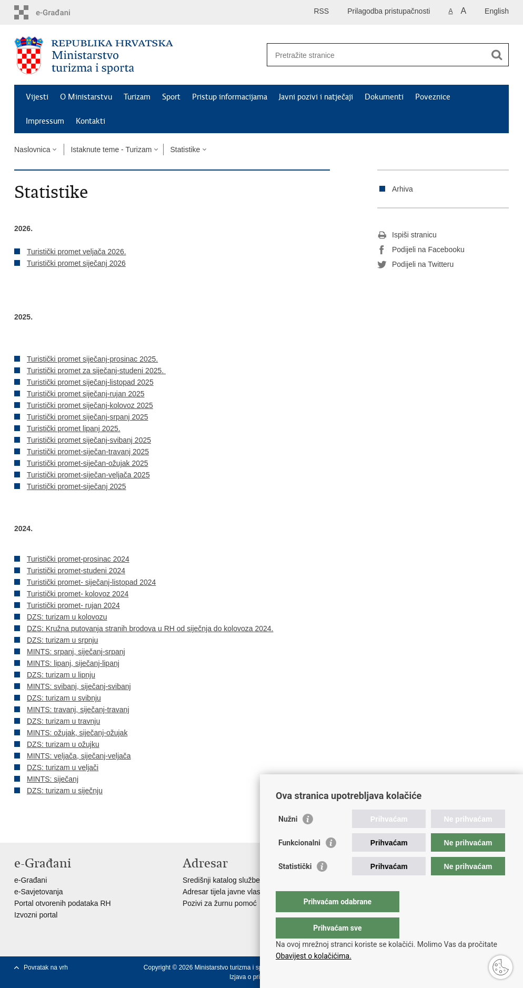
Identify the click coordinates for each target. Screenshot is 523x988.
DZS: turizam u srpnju (62, 640)
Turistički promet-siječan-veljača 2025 (88, 475)
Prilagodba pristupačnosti (388, 11)
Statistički (294, 887)
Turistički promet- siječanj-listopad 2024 (91, 582)
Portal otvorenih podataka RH (62, 903)
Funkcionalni (299, 864)
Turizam (137, 97)
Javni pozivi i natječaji (316, 97)
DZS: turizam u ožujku (63, 744)
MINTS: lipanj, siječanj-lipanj (73, 663)
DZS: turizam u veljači (62, 767)
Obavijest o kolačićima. (313, 956)
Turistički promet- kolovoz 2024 (77, 594)
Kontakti (90, 121)
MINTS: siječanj (52, 779)
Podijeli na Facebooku (421, 250)
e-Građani (30, 880)
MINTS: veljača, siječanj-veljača (79, 756)
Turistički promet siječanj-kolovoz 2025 (90, 405)
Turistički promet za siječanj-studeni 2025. (96, 370)
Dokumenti (384, 97)
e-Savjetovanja (38, 891)
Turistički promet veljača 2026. (76, 251)
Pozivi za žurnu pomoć (220, 903)
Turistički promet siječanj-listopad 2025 (90, 382)
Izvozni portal (35, 915)
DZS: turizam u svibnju (64, 698)
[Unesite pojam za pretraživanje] (376, 55)
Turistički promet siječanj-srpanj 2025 (87, 417)
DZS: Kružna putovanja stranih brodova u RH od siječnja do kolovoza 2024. (150, 628)
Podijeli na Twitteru (415, 265)
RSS (321, 11)
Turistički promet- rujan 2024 (73, 605)
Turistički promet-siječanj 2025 (76, 486)
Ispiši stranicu (407, 235)
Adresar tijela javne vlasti (223, 891)
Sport (171, 97)
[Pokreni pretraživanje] (497, 54)
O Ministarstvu (86, 97)
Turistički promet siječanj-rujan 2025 (86, 394)
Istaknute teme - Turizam (111, 149)
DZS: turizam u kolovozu (67, 617)
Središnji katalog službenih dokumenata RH (254, 880)
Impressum (45, 121)
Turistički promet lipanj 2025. (73, 428)
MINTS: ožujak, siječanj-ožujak (77, 732)
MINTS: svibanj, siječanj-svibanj (79, 686)
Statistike (185, 149)
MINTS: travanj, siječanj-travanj (78, 709)
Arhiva (402, 189)
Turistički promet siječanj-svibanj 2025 (89, 440)
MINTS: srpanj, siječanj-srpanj (76, 651)
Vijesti (37, 97)
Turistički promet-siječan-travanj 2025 (88, 451)
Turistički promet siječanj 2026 (76, 263)
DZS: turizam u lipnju (61, 675)
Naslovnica (32, 149)
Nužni (287, 840)
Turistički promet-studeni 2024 (76, 570)
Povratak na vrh (46, 967)
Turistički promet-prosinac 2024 (78, 559)
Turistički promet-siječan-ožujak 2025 (87, 463)
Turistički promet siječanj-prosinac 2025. (92, 359)
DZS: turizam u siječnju (65, 790)
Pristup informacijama (229, 97)
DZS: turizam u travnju (63, 721)
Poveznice (432, 97)
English (497, 11)
